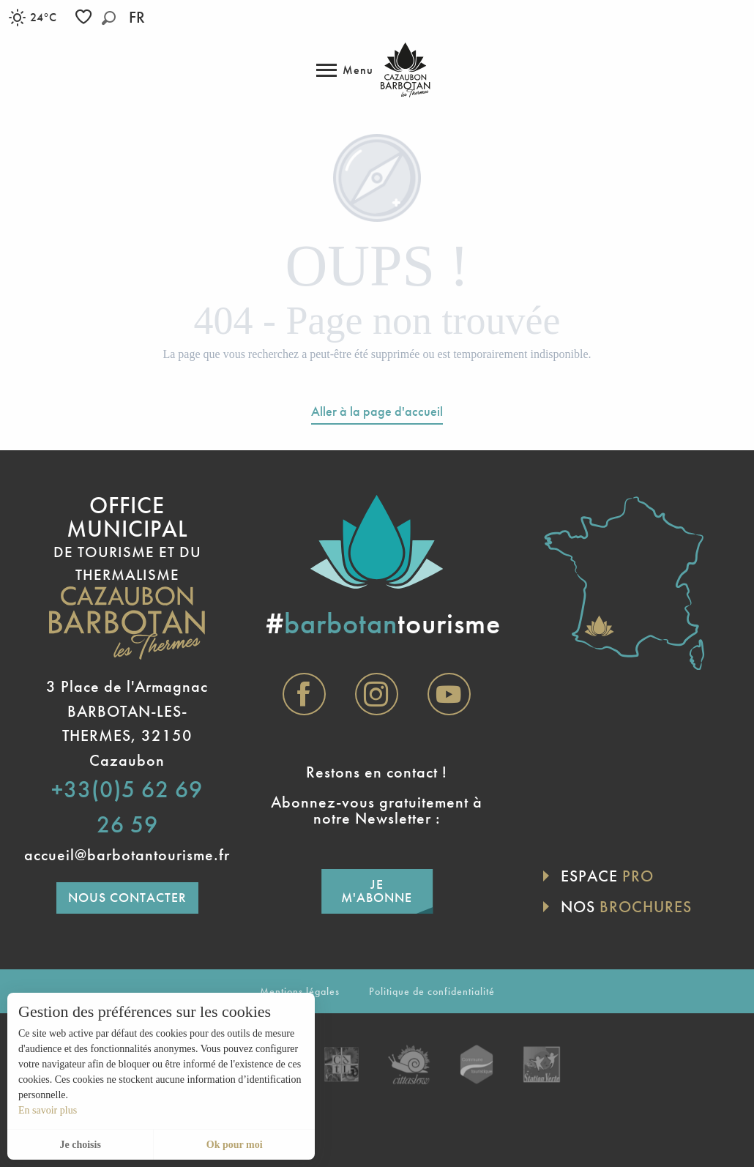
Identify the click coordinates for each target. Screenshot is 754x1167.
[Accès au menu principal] (344, 70)
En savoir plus (47, 1110)
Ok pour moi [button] (234, 1144)
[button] (109, 18)
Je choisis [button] (79, 1144)
